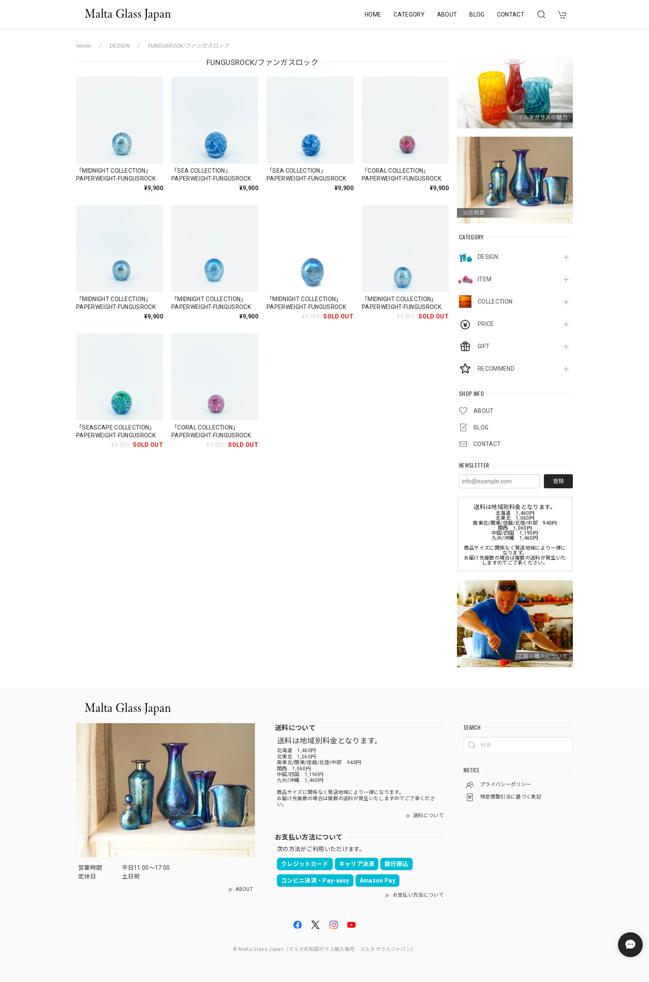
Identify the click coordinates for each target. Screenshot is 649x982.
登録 (558, 481)
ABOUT (447, 14)
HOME (373, 14)
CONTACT (510, 14)
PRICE (486, 324)
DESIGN (488, 256)
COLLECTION (495, 301)
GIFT (484, 346)
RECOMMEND (496, 368)
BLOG (476, 14)
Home (83, 46)
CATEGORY (409, 14)
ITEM (484, 279)
